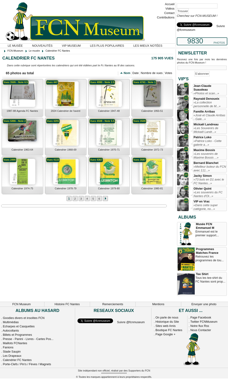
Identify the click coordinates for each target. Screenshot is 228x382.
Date (135, 73)
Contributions (165, 17)
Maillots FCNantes (15, 343)
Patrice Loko (202, 137)
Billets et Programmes (17, 334)
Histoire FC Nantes (67, 304)
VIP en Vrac (202, 201)
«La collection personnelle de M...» (207, 104)
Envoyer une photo (203, 304)
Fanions (8, 347)
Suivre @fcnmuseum (131, 322)
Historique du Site (167, 321)
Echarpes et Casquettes (19, 326)
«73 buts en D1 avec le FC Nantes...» (209, 181)
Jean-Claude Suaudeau (202, 87)
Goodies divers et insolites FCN (23, 318)
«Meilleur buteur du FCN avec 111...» (210, 168)
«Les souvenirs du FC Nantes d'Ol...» (208, 194)
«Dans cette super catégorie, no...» (206, 207)
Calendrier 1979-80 (109, 188)
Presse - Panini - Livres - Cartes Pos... (28, 339)
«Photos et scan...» (206, 93)
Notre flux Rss (199, 326)
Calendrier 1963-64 (22, 149)
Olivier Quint (202, 188)
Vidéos (169, 8)
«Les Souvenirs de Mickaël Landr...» (206, 130)
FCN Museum (21, 304)
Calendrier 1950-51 (152, 111)
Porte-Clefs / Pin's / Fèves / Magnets (27, 364)
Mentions (158, 304)
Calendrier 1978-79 (65, 188)
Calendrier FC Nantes (17, 360)
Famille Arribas (204, 111)
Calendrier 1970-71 (109, 149)
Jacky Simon (203, 175)
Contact (169, 13)
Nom (127, 73)
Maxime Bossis (204, 150)
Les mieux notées (147, 45)
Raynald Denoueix (206, 98)
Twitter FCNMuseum (204, 321)
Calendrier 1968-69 (65, 149)
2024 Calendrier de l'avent (65, 111)
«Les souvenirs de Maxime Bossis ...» (206, 155)
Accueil (169, 4)
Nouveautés (42, 45)
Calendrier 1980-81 (152, 188)
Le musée (15, 45)
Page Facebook (200, 317)
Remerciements (112, 304)
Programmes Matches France (207, 251)
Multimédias (11, 322)
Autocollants (11, 330)
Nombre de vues (152, 73)
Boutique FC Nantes (168, 330)
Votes (168, 73)
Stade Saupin (12, 351)
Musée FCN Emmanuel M (205, 226)
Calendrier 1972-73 (152, 149)
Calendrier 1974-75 (22, 188)
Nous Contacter (200, 330)
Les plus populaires (107, 45)
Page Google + (165, 334)
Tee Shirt (202, 274)
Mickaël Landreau (206, 124)
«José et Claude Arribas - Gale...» (209, 117)
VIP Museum (71, 45)
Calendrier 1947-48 (109, 111)
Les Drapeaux (12, 355)
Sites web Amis (165, 326)
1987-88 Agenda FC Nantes (22, 111)
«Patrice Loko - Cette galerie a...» (207, 142)
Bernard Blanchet (206, 163)
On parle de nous (166, 317)
